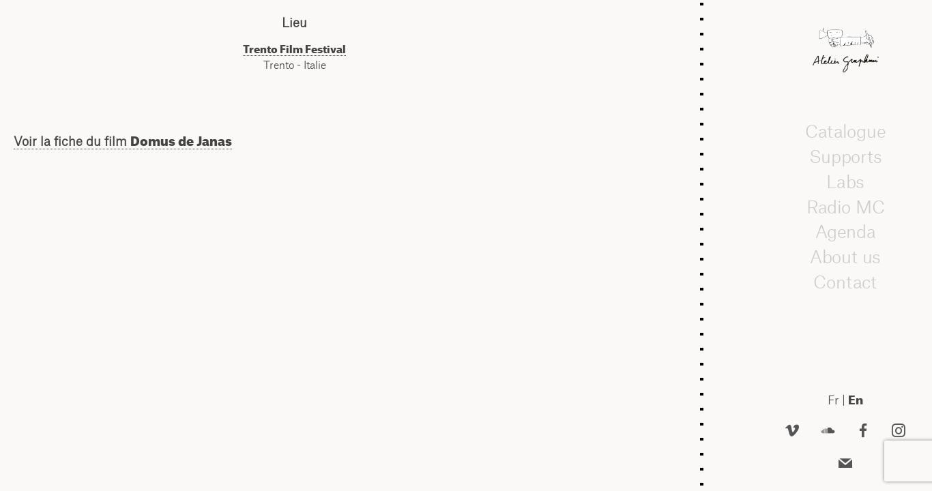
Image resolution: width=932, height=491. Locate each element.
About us (845, 257)
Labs (845, 182)
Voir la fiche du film (123, 141)
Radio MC (845, 206)
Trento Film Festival (294, 49)
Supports (845, 157)
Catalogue (845, 131)
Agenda (845, 232)
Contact (845, 282)
